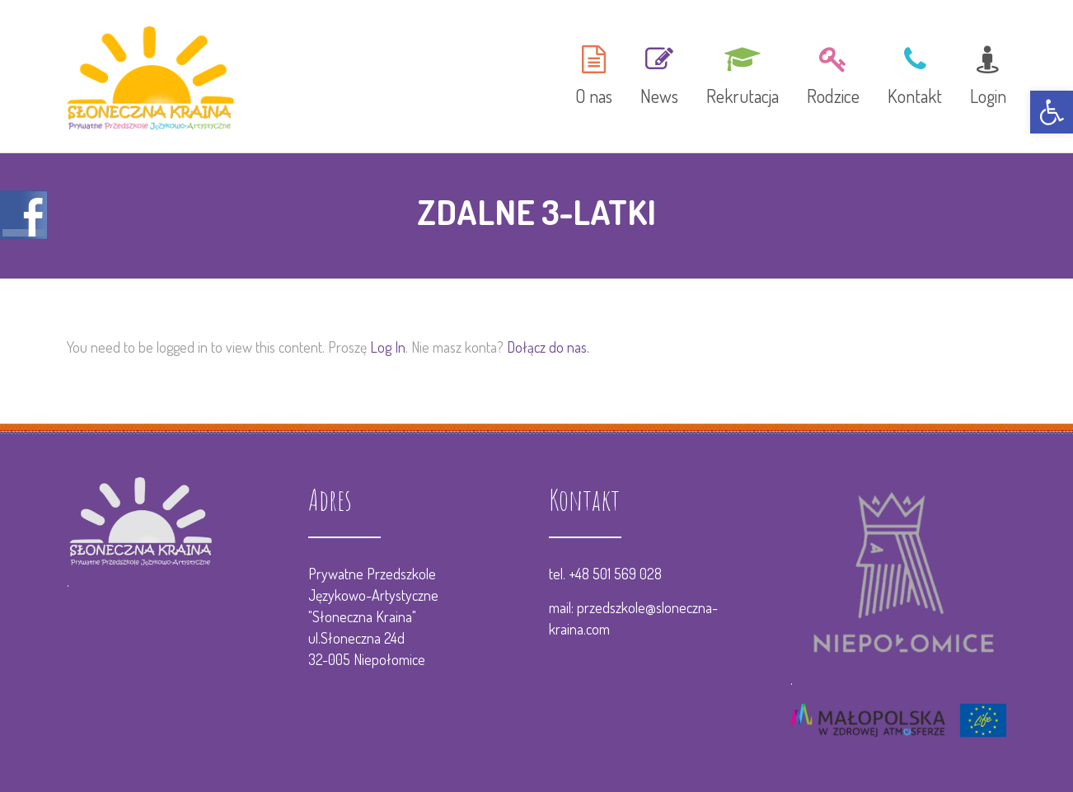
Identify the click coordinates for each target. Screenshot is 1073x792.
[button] (1051, 112)
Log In (387, 347)
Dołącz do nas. (548, 347)
